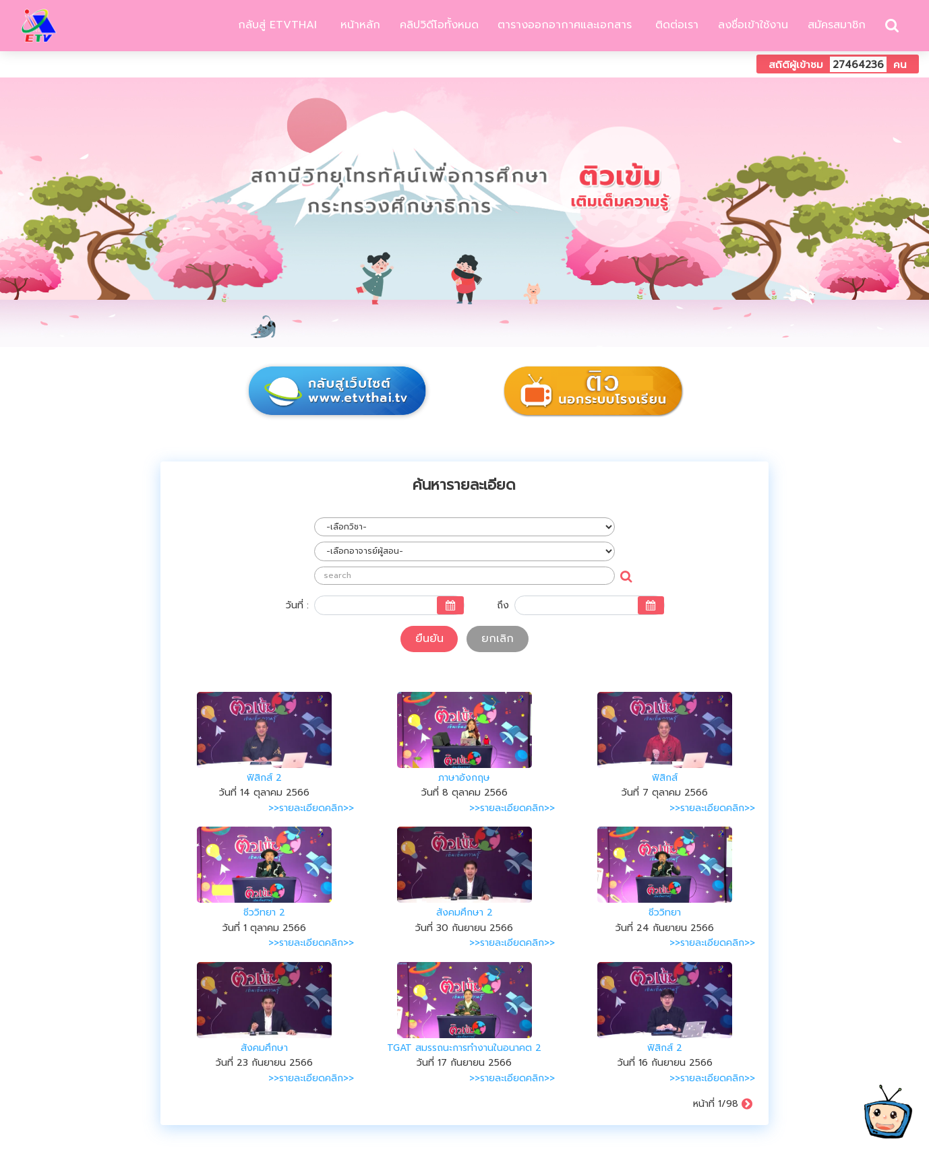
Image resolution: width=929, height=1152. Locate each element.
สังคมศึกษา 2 (464, 912)
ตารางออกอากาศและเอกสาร (565, 25)
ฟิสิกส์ (665, 778)
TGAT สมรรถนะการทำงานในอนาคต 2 (464, 1048)
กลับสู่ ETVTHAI (275, 25)
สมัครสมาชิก (837, 25)
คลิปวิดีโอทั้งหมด (439, 25)
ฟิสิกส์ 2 (264, 778)
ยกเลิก (497, 639)
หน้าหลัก (358, 25)
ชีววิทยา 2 (264, 912)
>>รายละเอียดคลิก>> (311, 808)
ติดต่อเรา (674, 25)
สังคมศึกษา (264, 1048)
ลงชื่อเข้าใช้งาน (753, 25)
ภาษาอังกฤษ (464, 778)
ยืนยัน (429, 639)
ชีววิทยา (665, 912)
